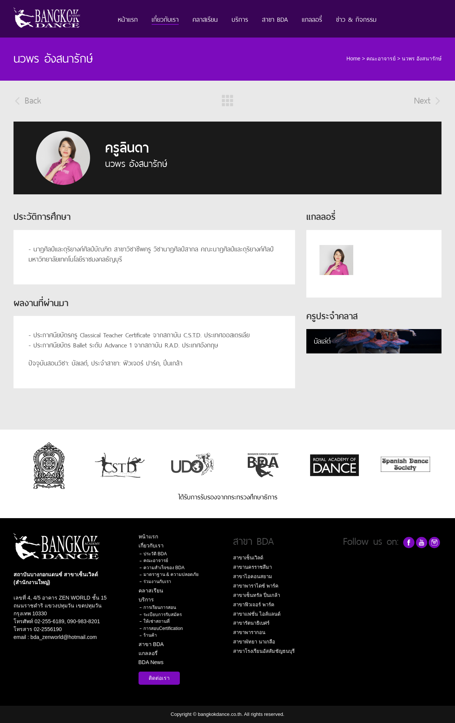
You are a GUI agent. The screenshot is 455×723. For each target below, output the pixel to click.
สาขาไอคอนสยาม (252, 576)
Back (27, 99)
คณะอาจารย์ (381, 59)
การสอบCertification (163, 628)
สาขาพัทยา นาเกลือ (254, 642)
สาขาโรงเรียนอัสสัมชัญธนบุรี (264, 651)
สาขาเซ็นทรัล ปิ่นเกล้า (256, 595)
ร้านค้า (150, 635)
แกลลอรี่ (312, 18)
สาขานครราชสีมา (252, 567)
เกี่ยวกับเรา (165, 18)
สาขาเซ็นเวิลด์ (248, 558)
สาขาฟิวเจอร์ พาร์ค (253, 604)
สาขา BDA (275, 18)
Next (427, 99)
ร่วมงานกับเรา (157, 581)
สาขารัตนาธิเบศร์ (251, 623)
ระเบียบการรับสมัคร (162, 614)
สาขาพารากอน (249, 632)
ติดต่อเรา (159, 678)
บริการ (240, 18)
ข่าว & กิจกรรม (356, 18)
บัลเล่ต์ (322, 340)
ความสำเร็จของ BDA (164, 567)
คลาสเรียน (205, 18)
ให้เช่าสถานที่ (156, 621)
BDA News (151, 662)
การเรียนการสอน (159, 607)
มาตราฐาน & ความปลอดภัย (171, 574)
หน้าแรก (128, 18)
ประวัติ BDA (155, 553)
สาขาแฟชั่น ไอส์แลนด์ (256, 614)
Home (353, 59)
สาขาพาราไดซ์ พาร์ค (256, 586)
